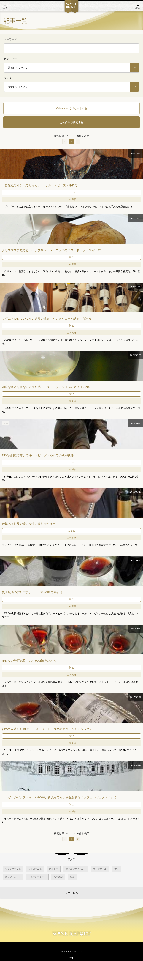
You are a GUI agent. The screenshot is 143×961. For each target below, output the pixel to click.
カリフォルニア (13, 876)
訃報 (116, 868)
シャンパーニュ (13, 868)
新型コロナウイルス (76, 868)
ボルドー (53, 868)
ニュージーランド (37, 876)
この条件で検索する (71, 122)
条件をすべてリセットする (71, 108)
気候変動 (58, 876)
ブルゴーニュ (35, 868)
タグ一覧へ (71, 892)
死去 (72, 876)
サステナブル (100, 868)
